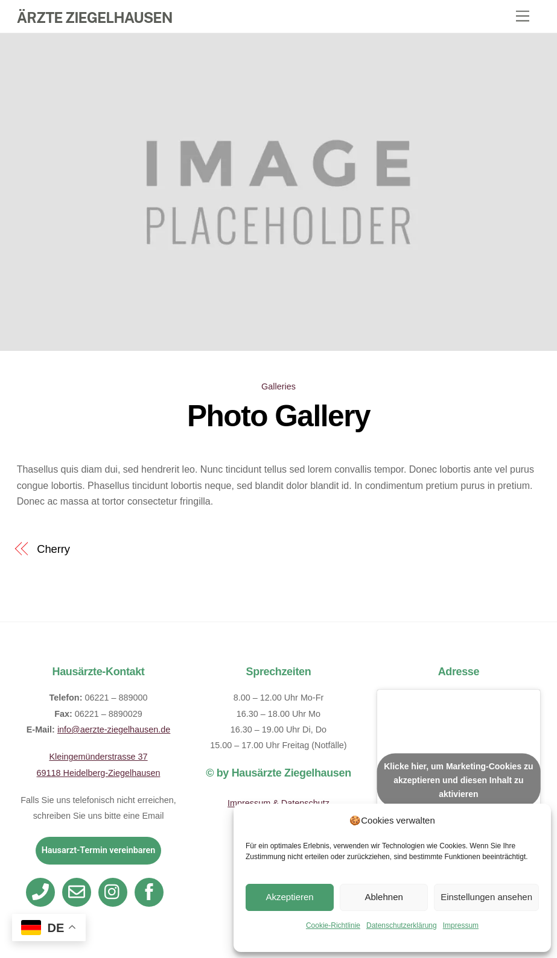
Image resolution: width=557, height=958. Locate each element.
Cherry (53, 549)
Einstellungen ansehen (486, 897)
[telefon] (42, 892)
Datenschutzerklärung (401, 925)
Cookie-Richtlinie (333, 925)
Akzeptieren (289, 897)
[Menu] (523, 16)
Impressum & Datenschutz (278, 803)
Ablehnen (383, 897)
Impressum (461, 925)
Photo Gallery (278, 416)
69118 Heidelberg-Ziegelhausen (99, 773)
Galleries (278, 386)
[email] (78, 892)
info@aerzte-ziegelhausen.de (113, 729)
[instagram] (115, 892)
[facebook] (151, 892)
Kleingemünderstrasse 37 (98, 756)
